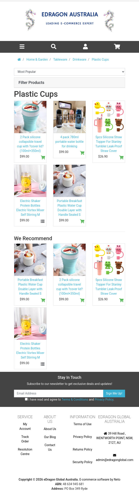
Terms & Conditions (74, 399)
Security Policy (82, 462)
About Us (50, 429)
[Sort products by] (69, 72)
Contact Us (50, 447)
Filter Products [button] (31, 82)
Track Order (25, 439)
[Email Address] (58, 393)
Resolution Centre (25, 452)
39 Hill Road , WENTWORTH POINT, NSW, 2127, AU (114, 438)
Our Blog (50, 437)
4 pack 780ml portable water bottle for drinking (69, 141)
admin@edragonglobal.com (114, 458)
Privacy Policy (104, 399)
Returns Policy (82, 449)
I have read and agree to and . (69, 399)
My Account (25, 426)
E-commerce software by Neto (99, 479)
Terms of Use (82, 424)
